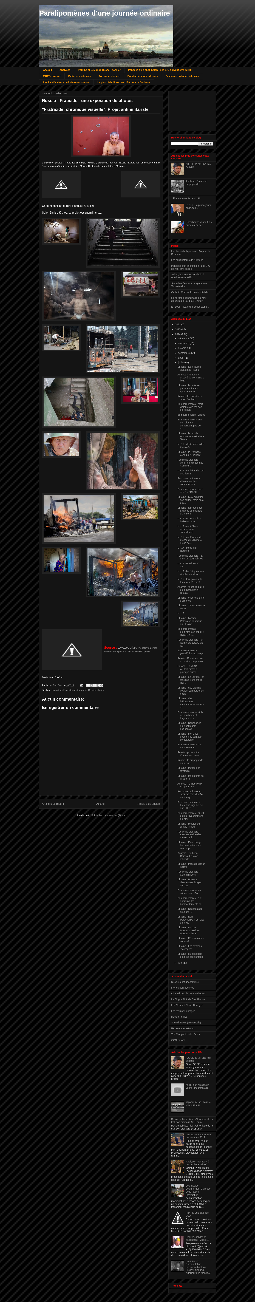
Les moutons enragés (183, 1011)
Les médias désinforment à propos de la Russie (198, 1188)
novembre (184, 343)
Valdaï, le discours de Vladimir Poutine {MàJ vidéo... (187, 276)
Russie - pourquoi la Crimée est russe (188, 754)
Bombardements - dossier (143, 76)
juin (180, 962)
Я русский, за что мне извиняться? (198, 1103)
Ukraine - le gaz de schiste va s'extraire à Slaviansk (190, 436)
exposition (57, 690)
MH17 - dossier (52, 76)
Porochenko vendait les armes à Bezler (199, 224)
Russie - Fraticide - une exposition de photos (190, 660)
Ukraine (100, 690)
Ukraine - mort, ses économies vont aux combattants (189, 736)
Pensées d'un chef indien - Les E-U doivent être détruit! (160, 70)
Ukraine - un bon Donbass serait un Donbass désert (188, 930)
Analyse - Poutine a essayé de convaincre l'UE (190, 377)
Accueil (47, 70)
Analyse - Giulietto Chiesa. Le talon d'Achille (187, 856)
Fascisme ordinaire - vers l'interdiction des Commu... (190, 462)
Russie (91, 690)
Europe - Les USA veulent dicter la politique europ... (188, 669)
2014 (178, 334)
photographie (80, 690)
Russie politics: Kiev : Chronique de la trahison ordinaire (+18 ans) (192, 1121)
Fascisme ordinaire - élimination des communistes (188, 481)
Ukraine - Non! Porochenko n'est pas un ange (190, 919)
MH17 (180, 613)
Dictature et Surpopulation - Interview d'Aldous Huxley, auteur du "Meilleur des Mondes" (198, 1267)
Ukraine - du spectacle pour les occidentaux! (190, 955)
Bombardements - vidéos (191, 414)
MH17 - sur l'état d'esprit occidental (190, 472)
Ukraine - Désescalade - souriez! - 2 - (190, 910)
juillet (181, 362)
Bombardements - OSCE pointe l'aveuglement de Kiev (191, 816)
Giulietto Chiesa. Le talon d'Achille (190, 292)
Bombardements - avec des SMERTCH (190, 491)
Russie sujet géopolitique (185, 982)
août (180, 357)
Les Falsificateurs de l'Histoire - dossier (66, 82)
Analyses (65, 70)
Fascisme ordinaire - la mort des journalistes (190, 557)
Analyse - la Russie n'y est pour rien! (189, 785)
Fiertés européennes (182, 987)
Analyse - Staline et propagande (196, 183)
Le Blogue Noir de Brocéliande (188, 999)
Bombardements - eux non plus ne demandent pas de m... (189, 424)
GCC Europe (178, 1040)
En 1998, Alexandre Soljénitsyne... (190, 306)
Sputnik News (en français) (186, 1022)
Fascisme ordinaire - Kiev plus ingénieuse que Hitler (190, 805)
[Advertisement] (189, 110)
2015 (178, 329)
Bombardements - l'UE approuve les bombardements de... (190, 901)
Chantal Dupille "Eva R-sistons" (188, 993)
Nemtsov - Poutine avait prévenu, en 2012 (199, 1136)
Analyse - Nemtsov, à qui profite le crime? (197, 1163)
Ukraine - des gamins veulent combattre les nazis (190, 690)
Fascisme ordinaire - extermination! (188, 873)
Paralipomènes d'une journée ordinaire (104, 13)
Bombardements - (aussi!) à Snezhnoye (190, 652)
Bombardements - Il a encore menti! (189, 746)
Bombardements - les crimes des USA (189, 892)
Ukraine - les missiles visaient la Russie (189, 368)
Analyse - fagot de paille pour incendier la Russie (190, 589)
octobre (182, 348)
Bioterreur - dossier (79, 76)
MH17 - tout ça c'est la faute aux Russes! (189, 581)
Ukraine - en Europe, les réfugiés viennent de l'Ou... (190, 679)
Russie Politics (179, 1016)
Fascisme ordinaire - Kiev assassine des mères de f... (189, 834)
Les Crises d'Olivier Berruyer (187, 1005)
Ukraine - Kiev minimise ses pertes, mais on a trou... (190, 500)
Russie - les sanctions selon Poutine (189, 398)
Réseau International (182, 1028)
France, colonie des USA (187, 198)
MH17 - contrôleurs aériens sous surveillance (188, 529)
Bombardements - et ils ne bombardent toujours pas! (190, 715)
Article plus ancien (148, 803)
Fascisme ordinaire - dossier (182, 76)
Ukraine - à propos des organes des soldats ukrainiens (190, 510)
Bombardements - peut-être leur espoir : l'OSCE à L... (190, 631)
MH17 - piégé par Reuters (187, 549)
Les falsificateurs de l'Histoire (187, 260)
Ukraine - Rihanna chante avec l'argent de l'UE (189, 882)
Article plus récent (53, 803)
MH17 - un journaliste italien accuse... (189, 520)
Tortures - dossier (109, 76)
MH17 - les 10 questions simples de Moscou (190, 573)
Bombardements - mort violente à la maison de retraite (190, 407)
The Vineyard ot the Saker (185, 1034)
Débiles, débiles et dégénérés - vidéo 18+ (198, 1238)
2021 (178, 324)
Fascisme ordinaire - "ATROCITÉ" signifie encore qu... (190, 794)
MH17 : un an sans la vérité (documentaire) (197, 1086)
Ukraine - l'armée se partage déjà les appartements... (188, 388)
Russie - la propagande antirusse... (190, 762)
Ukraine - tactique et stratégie (188, 769)
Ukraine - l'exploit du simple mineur (188, 825)
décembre (184, 338)
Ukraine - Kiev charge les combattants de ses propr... (189, 845)
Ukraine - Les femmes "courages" (189, 947)
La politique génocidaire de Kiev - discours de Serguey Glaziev (189, 299)
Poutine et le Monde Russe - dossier (99, 70)
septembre (184, 353)
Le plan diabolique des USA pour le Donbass (123, 82)
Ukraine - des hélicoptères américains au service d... (190, 703)
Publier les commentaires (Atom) (108, 815)
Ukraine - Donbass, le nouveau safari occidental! (189, 725)
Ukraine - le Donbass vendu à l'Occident (189, 453)
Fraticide (67, 690)
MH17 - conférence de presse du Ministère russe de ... (189, 540)
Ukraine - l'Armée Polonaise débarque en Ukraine (189, 621)
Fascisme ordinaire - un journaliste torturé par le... (190, 642)
